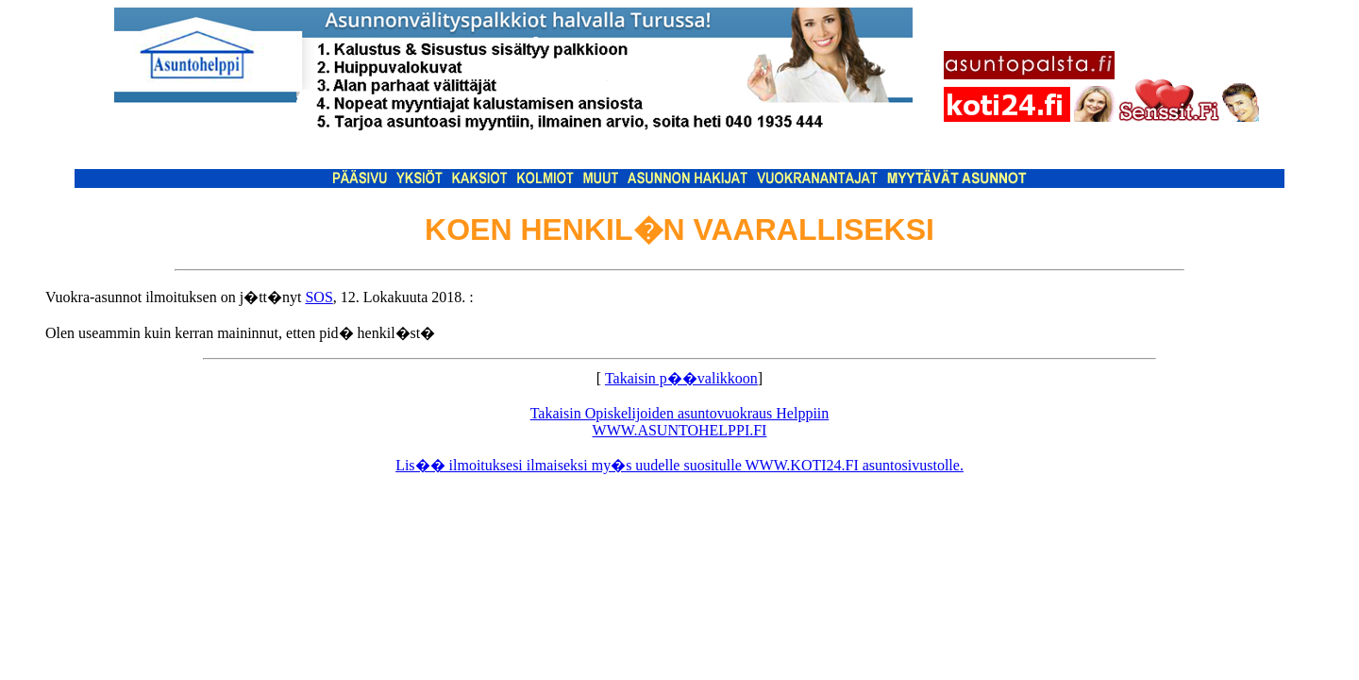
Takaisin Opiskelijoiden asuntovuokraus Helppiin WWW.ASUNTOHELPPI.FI (680, 421)
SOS (318, 297)
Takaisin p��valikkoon (681, 378)
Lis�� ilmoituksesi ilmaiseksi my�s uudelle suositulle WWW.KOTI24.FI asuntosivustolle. (679, 465)
